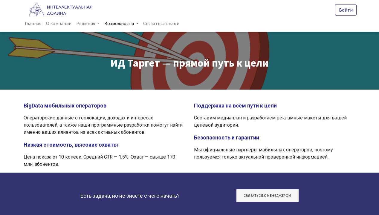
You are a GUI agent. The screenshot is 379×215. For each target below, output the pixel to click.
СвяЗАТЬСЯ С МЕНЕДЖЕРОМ (267, 195)
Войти (345, 10)
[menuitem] (34, 23)
